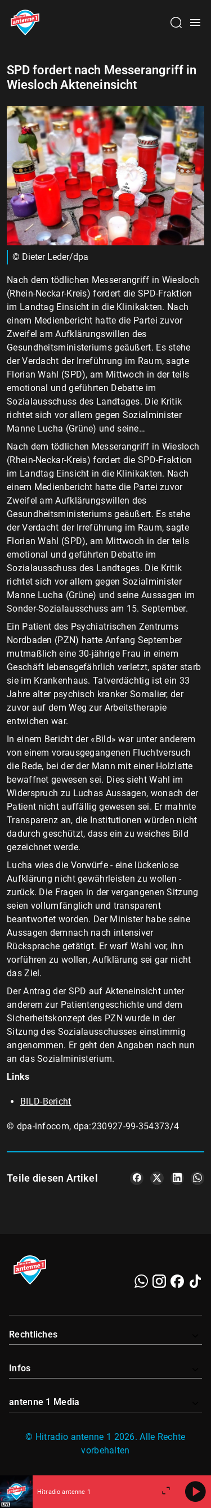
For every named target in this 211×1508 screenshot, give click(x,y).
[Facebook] (177, 1281)
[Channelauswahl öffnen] (176, 23)
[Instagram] (159, 1281)
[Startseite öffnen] (25, 22)
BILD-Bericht (45, 1101)
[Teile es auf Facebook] (136, 1178)
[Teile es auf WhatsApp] (197, 1178)
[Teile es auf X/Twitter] (157, 1178)
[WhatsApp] (141, 1281)
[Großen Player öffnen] (166, 1492)
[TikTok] (195, 1281)
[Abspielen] (195, 1491)
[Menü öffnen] (195, 23)
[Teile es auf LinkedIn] (177, 1178)
